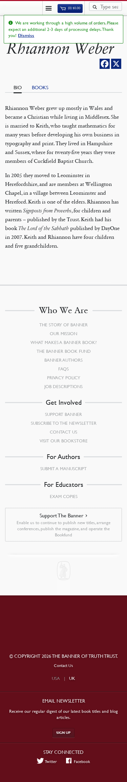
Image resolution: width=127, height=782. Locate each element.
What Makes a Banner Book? (63, 342)
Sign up (63, 732)
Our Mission (63, 333)
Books (40, 87)
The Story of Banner (63, 324)
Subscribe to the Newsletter (64, 423)
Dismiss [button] (26, 35)
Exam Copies (64, 496)
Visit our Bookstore (64, 440)
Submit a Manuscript (63, 468)
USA (56, 678)
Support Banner (63, 414)
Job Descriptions (63, 386)
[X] (116, 64)
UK (72, 678)
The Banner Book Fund (64, 351)
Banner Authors (63, 360)
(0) (70, 8)
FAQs (63, 368)
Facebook (78, 761)
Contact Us (63, 432)
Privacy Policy (63, 377)
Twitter (47, 761)
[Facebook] (105, 64)
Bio (18, 87)
